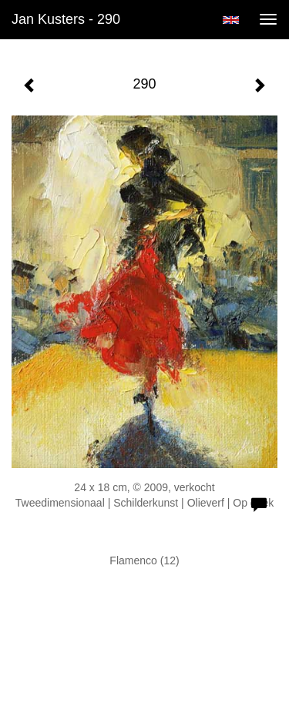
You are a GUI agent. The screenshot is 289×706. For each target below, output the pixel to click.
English (231, 20)
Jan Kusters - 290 (66, 19)
